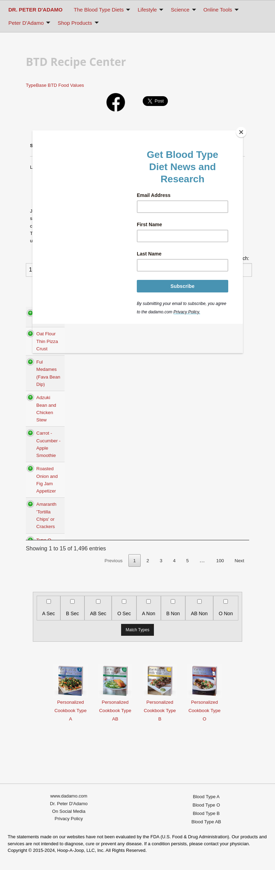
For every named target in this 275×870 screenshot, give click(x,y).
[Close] (241, 132)
